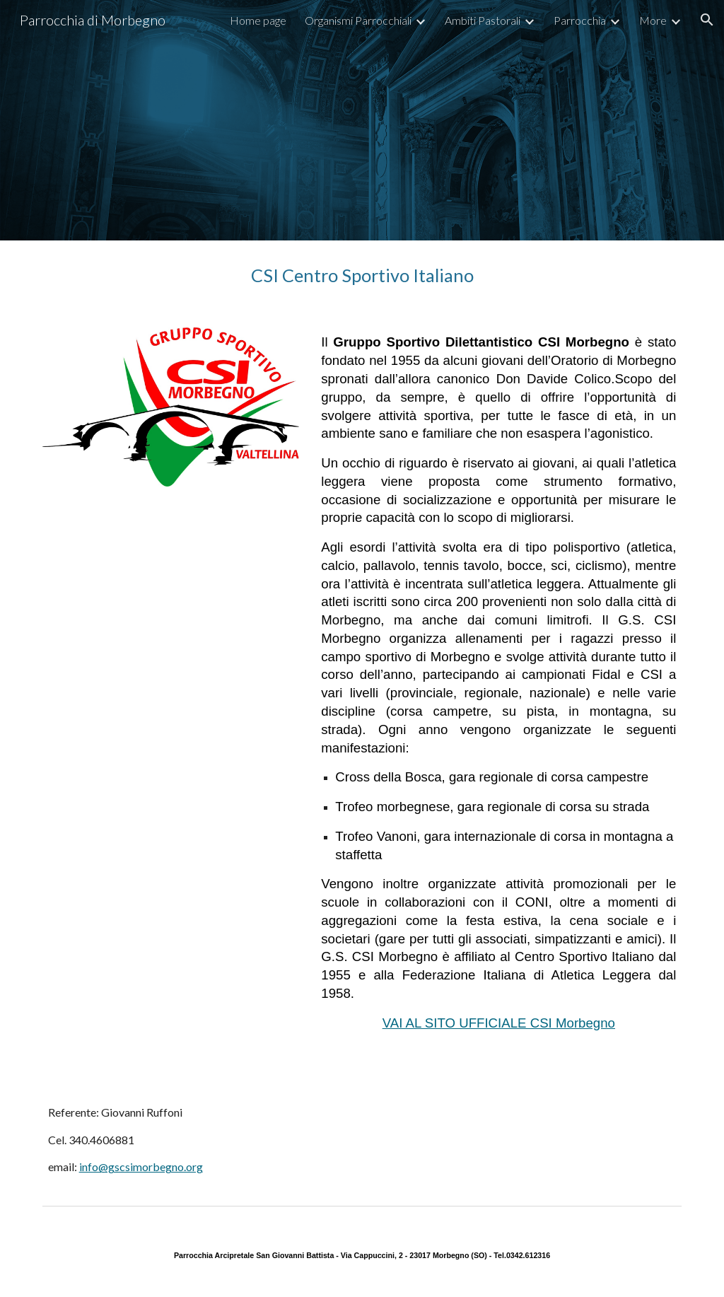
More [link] (653, 20)
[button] (707, 20)
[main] (362, 275)
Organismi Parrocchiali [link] (358, 20)
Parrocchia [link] (580, 20)
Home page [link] (258, 20)
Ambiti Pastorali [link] (482, 20)
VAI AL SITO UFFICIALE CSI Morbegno (499, 1023)
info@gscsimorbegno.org (141, 1166)
